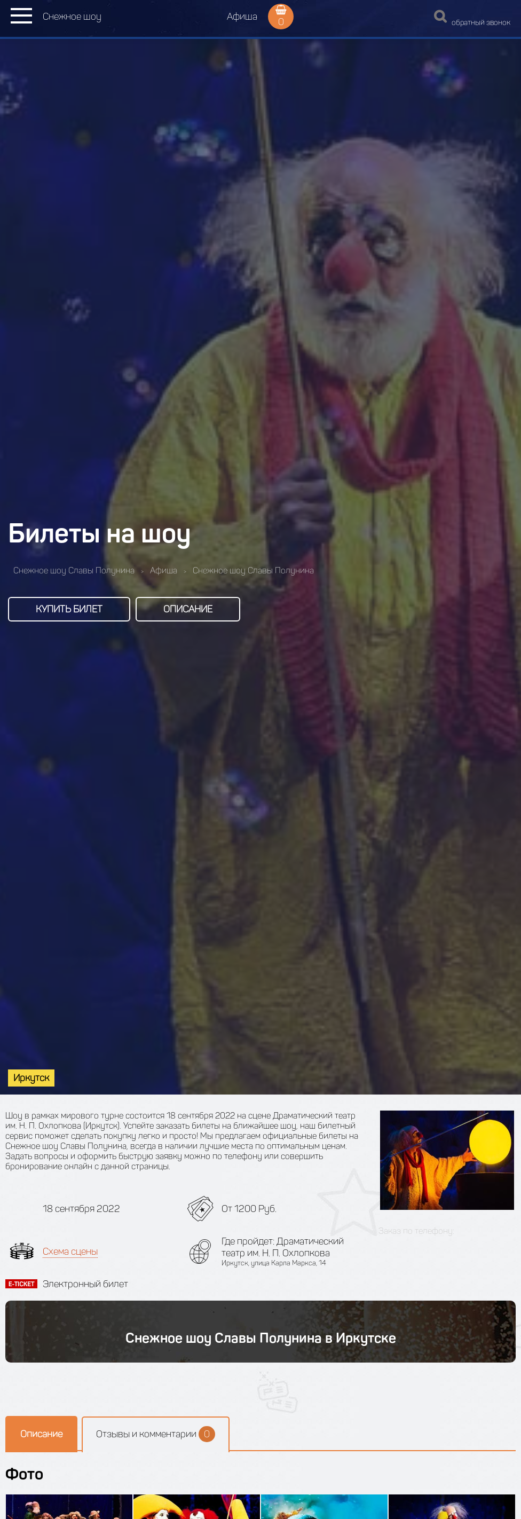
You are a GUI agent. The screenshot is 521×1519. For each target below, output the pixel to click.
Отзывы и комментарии (155, 1434)
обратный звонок (481, 22)
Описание (187, 609)
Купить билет (69, 609)
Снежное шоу (72, 16)
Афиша (242, 16)
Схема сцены (70, 1251)
